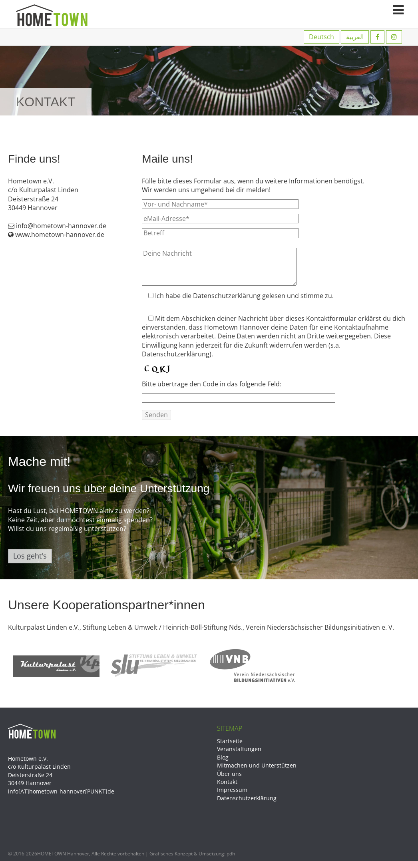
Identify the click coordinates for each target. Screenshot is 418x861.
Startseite (230, 741)
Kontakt (227, 781)
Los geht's (30, 556)
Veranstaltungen (239, 749)
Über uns (229, 773)
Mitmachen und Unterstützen (257, 765)
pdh (231, 854)
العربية (355, 36)
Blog (223, 757)
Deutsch (321, 36)
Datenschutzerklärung (247, 798)
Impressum (232, 789)
